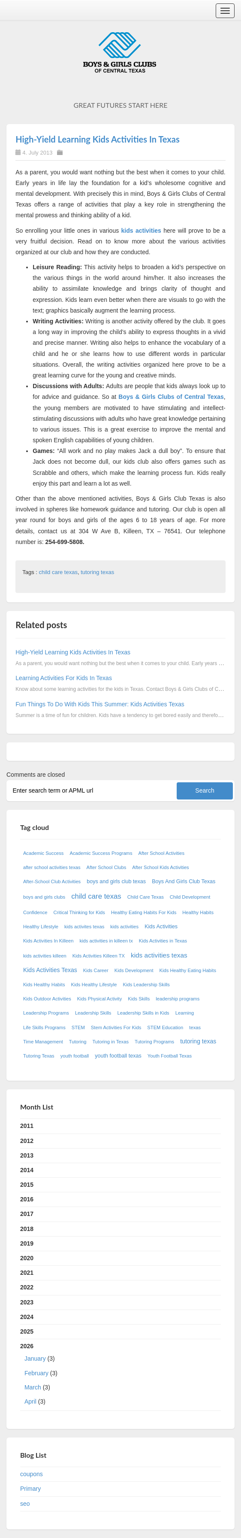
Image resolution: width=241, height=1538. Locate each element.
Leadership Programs (46, 1012)
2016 (26, 1199)
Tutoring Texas (38, 1055)
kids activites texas (84, 926)
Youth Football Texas (170, 1055)
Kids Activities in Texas (163, 940)
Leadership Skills (93, 1012)
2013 (26, 1155)
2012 (26, 1140)
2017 (26, 1213)
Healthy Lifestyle (40, 926)
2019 (26, 1243)
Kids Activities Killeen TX (98, 955)
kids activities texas (159, 955)
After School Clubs (107, 867)
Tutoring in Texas (110, 1041)
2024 (26, 1316)
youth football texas (118, 1056)
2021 (26, 1272)
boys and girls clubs (44, 897)
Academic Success (43, 853)
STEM (78, 1027)
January (35, 1358)
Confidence (35, 912)
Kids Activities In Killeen (48, 940)
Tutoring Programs (154, 1041)
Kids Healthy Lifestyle (94, 984)
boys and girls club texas (116, 881)
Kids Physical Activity (99, 998)
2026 (120, 1376)
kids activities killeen (44, 955)
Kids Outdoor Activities (47, 998)
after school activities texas (52, 867)
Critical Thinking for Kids (79, 912)
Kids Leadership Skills (146, 984)
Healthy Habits (198, 912)
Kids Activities (161, 927)
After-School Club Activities (52, 881)
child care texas (58, 572)
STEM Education (165, 1027)
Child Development (190, 897)
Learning (184, 1012)
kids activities (141, 230)
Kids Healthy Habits (44, 984)
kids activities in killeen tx (106, 940)
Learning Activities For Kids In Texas (63, 678)
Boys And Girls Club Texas (183, 881)
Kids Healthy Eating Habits (188, 970)
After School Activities (162, 853)
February (36, 1373)
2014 (26, 1170)
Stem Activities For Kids (116, 1027)
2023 (26, 1302)
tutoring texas (97, 572)
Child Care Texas (145, 897)
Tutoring (78, 1041)
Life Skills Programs (44, 1027)
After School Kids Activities (160, 867)
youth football (74, 1055)
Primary (30, 1488)
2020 (26, 1258)
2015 (26, 1184)
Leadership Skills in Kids (143, 1012)
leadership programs (177, 998)
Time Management (43, 1041)
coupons (31, 1474)
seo (25, 1503)
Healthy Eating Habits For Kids (143, 912)
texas (195, 1027)
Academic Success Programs (100, 853)
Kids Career (95, 970)
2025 (26, 1331)
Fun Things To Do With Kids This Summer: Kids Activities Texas (99, 704)
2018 (26, 1228)
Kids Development (134, 970)
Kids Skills (139, 998)
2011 (26, 1125)
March (32, 1387)
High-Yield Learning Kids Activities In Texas (97, 139)
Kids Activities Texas (50, 970)
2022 (26, 1287)
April (30, 1401)
